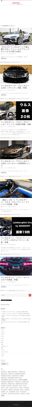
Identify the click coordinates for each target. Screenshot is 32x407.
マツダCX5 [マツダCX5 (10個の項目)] (3, 391)
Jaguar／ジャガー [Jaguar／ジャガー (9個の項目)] (4, 373)
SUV (2, 62)
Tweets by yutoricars (5, 304)
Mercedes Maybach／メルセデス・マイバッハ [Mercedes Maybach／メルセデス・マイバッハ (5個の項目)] (9, 379)
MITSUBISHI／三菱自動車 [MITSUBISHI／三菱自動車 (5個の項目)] (23, 379)
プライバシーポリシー (11, 405)
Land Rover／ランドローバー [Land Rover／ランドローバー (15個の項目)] (6, 375)
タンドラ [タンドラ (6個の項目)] (24, 385)
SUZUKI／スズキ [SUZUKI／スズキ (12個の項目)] (4, 383)
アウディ (2, 350)
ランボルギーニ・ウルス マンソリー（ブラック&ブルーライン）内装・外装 (15, 240)
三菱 (2, 344)
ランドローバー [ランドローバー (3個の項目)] (4, 393)
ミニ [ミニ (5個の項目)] (7, 391)
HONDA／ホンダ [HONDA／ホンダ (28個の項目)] (22, 371)
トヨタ (2, 330)
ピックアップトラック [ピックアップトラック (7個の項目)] (13, 387)
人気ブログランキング (13, 402)
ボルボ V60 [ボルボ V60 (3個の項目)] (10, 389)
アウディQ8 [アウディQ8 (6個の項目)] (3, 385)
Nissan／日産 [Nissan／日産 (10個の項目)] (3, 381)
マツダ (2, 340)
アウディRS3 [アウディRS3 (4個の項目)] (9, 385)
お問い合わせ (17, 405)
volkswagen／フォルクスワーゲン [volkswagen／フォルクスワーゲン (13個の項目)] (21, 383)
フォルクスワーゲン (4, 351)
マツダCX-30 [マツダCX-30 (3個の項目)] (27, 389)
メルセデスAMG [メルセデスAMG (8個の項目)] (12, 391)
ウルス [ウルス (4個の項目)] (20, 385)
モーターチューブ (5, 53)
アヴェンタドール (25, 98)
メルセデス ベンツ (4, 346)
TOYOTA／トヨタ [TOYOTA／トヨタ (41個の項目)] (11, 383)
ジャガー (2, 355)
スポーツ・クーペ (5, 98)
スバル (2, 336)
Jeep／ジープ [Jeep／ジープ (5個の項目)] (11, 373)
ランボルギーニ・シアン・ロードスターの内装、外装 (15, 278)
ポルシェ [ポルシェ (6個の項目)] (21, 389)
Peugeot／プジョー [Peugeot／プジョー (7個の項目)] (10, 381)
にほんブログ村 (20, 402)
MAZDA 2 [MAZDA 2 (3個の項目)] (21, 375)
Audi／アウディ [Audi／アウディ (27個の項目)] (4, 371)
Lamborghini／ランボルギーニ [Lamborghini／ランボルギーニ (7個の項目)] (20, 373)
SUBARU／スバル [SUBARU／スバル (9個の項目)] (26, 381)
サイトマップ (23, 405)
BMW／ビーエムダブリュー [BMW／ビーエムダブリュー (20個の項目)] (13, 371)
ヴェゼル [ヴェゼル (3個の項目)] (27, 393)
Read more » (3, 58)
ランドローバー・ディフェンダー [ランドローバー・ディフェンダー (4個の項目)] (13, 393)
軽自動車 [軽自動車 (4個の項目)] (2, 395)
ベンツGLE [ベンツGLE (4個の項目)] (20, 387)
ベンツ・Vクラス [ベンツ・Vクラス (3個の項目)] (4, 389)
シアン (23, 290)
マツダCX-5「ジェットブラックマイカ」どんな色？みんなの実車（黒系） (14, 311)
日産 (2, 342)
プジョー (2, 353)
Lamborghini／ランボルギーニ (11, 62)
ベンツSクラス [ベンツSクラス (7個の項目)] (26, 387)
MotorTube (16, 3)
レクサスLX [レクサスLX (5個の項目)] (23, 393)
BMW (2, 348)
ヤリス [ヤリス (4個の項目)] (17, 391)
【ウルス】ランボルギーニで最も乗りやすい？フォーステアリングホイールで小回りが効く (15, 49)
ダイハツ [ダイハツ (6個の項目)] (2, 387)
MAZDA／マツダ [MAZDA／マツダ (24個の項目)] (4, 377)
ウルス (18, 62)
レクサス (2, 332)
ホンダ (2, 334)
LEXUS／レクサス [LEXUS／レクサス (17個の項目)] (16, 375)
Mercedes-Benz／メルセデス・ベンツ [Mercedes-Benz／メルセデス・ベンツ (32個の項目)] (14, 377)
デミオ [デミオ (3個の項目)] (7, 387)
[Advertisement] (16, 15)
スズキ (2, 338)
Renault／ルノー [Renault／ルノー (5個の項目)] (18, 381)
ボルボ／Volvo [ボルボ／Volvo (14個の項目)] (16, 389)
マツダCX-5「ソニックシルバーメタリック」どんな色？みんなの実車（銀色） (15, 313)
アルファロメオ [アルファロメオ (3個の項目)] (15, 385)
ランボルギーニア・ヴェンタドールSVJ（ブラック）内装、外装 (15, 87)
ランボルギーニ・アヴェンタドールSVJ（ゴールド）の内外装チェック (16, 163)
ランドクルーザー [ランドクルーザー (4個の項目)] (23, 391)
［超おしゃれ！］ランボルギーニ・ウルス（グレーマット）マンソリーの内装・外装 (15, 202)
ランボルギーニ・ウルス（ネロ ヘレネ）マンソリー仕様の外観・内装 (16, 123)
